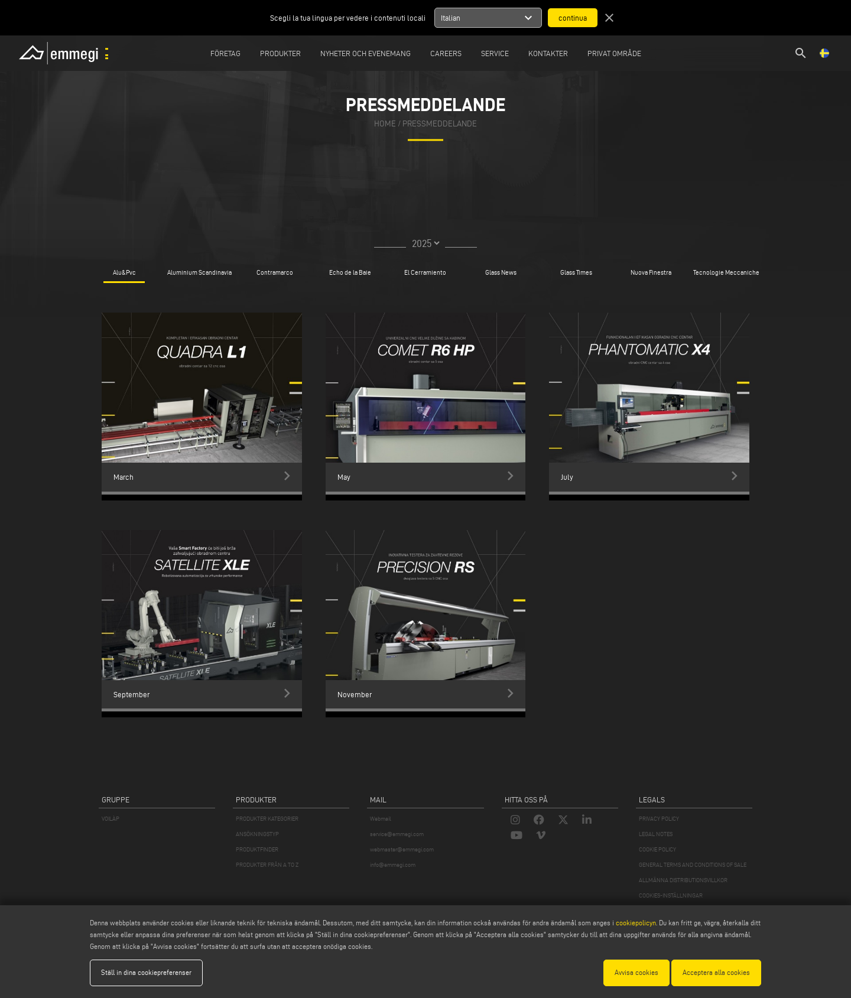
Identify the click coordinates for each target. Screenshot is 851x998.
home (385, 123)
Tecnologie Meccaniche (726, 272)
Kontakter (548, 53)
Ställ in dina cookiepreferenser (146, 972)
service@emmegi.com (397, 834)
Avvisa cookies (636, 972)
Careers (446, 53)
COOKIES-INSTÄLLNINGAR (671, 895)
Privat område (614, 53)
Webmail (380, 818)
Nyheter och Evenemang (365, 53)
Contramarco (274, 272)
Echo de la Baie (350, 272)
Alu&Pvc (124, 272)
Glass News (501, 272)
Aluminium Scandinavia (199, 272)
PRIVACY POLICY (659, 818)
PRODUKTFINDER (257, 849)
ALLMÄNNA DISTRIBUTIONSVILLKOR (683, 880)
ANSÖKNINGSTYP (257, 834)
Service (495, 53)
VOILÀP (110, 818)
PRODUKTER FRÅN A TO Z (267, 865)
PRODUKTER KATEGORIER (267, 818)
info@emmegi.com (392, 865)
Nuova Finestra (651, 272)
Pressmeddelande (439, 123)
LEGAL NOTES (656, 834)
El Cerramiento (425, 272)
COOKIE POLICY (657, 849)
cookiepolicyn (635, 923)
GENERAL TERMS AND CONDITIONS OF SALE (692, 865)
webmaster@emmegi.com (402, 849)
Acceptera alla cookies (716, 972)
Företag (225, 53)
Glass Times (576, 272)
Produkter (280, 53)
